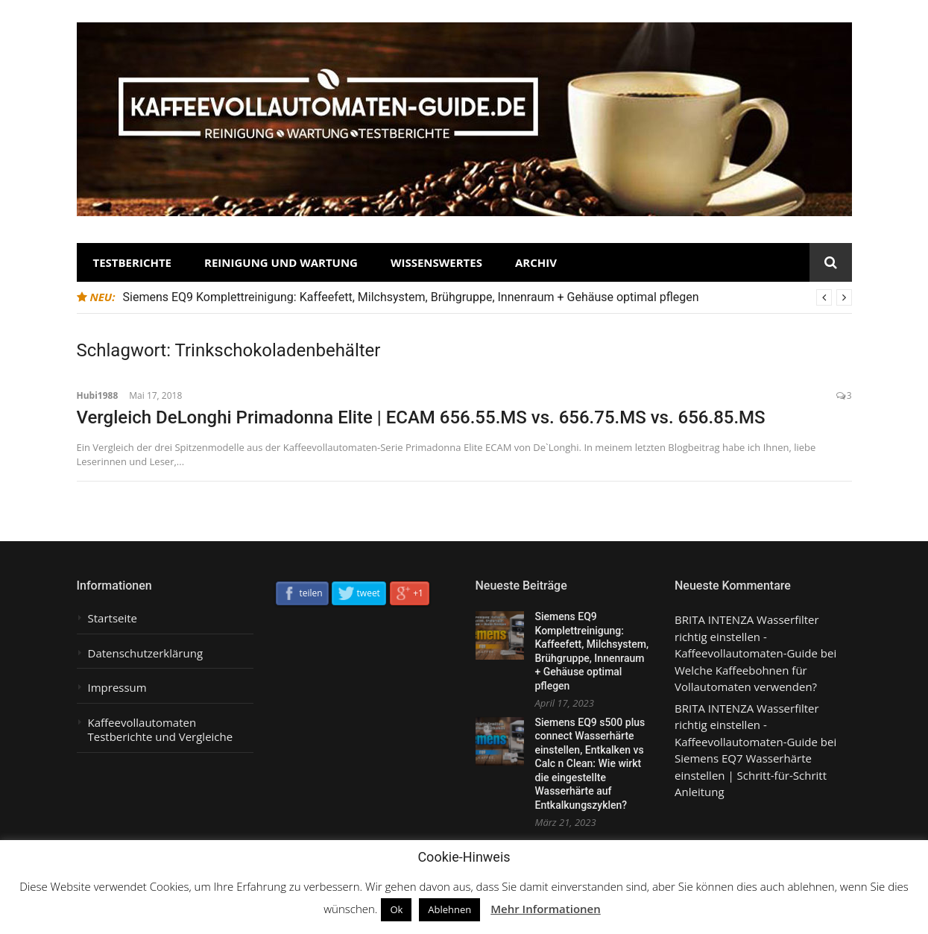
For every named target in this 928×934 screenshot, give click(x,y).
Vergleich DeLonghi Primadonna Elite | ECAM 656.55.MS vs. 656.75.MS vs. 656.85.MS (421, 417)
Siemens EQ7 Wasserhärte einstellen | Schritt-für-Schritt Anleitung (751, 775)
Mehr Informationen (545, 908)
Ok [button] (396, 909)
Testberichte (132, 262)
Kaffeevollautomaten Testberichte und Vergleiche (160, 730)
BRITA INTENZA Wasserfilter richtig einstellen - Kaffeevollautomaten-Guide (747, 636)
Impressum (117, 688)
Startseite (113, 618)
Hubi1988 (98, 395)
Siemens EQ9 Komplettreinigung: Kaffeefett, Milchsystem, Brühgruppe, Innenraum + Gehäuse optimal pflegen (411, 297)
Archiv (536, 262)
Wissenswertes (436, 262)
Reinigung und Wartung (281, 262)
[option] (487, 297)
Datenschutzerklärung (145, 653)
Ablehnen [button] (449, 909)
